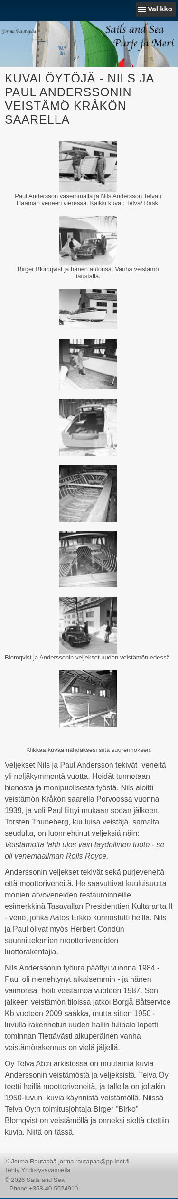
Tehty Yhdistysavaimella (38, 1169)
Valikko (160, 9)
